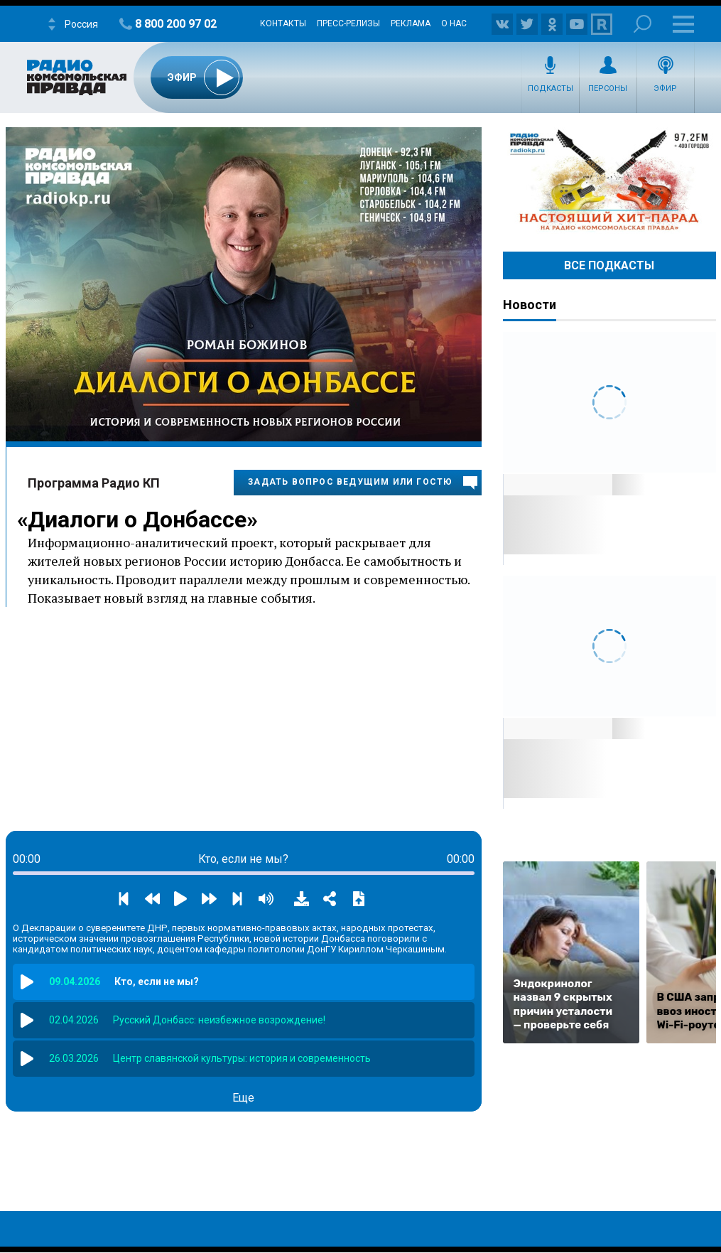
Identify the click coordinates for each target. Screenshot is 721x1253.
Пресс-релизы (348, 23)
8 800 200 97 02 (176, 24)
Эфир (665, 88)
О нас (454, 23)
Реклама (410, 23)
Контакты (283, 23)
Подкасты (550, 88)
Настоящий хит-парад (609, 180)
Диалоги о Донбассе (137, 519)
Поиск (642, 24)
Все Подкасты (609, 265)
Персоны (607, 88)
